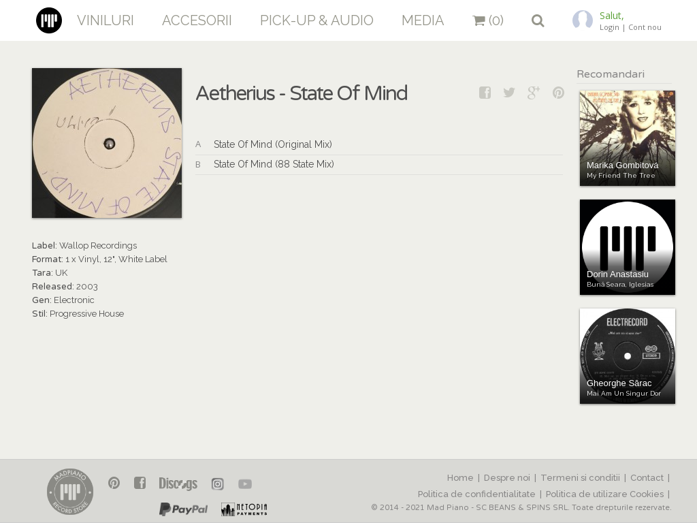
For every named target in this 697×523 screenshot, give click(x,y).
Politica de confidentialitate (477, 494)
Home (460, 478)
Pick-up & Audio (317, 20)
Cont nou (645, 27)
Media (423, 20)
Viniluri (105, 20)
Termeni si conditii (580, 478)
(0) (488, 20)
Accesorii (197, 20)
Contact (647, 478)
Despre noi (507, 478)
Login (609, 27)
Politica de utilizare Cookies (605, 494)
